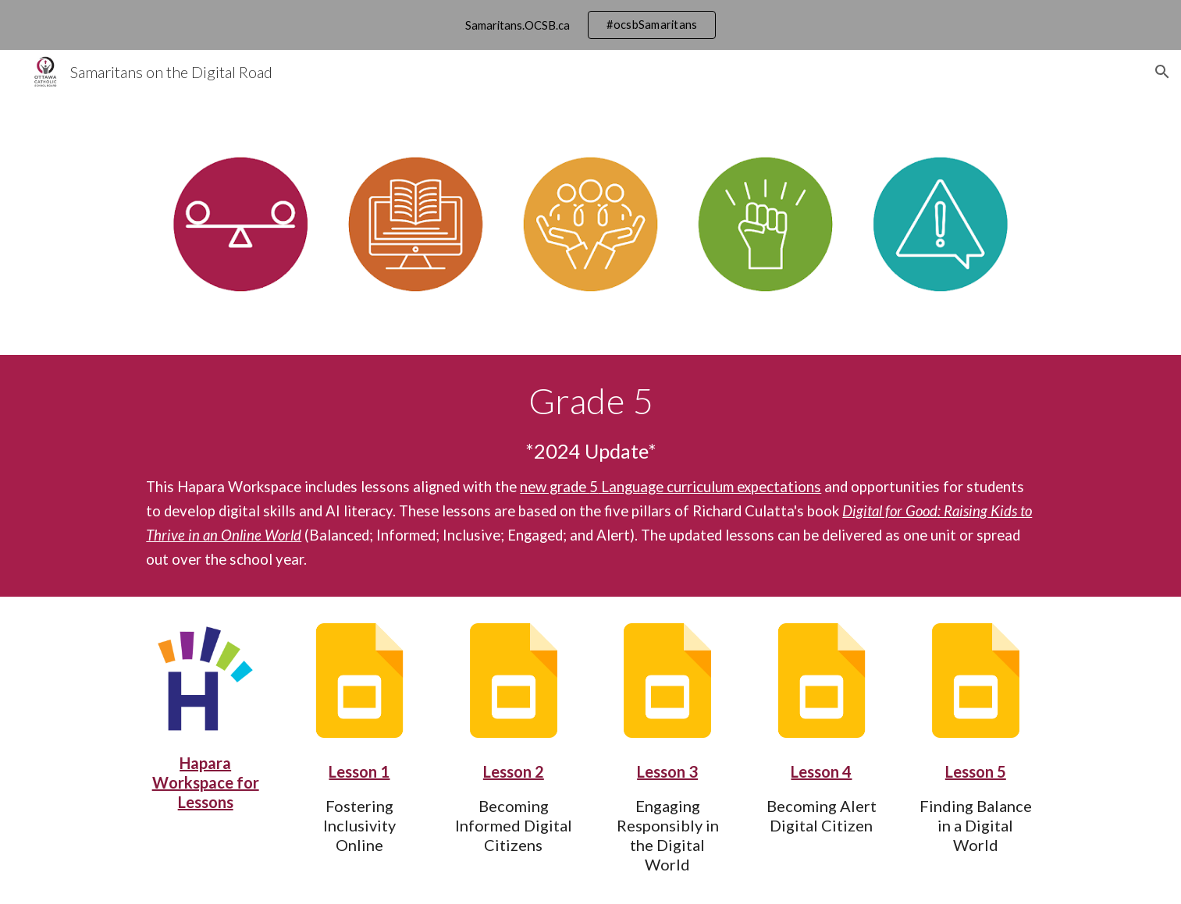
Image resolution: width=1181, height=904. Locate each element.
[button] (1162, 71)
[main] (590, 476)
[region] (590, 25)
